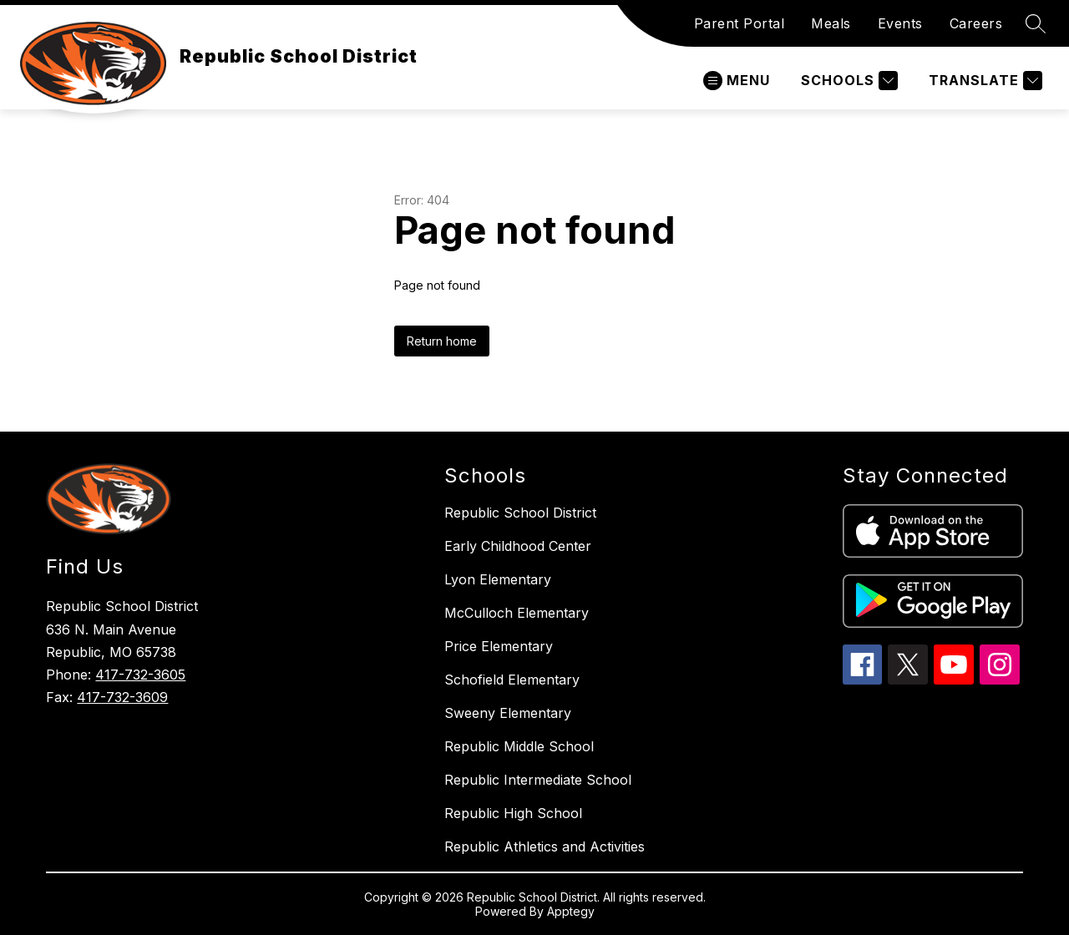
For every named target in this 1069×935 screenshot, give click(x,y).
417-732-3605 (140, 674)
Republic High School (513, 813)
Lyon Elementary (497, 579)
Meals (831, 23)
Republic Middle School (519, 746)
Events (900, 23)
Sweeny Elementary (507, 713)
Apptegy (571, 911)
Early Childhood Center (517, 546)
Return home (442, 341)
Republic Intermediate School (537, 779)
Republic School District (520, 512)
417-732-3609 (122, 697)
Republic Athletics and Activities (544, 846)
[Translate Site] (983, 80)
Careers (976, 23)
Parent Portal (739, 23)
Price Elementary (498, 646)
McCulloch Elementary (516, 612)
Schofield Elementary (512, 679)
